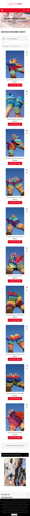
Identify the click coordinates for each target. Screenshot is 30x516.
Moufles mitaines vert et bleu (15, 393)
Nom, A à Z (15, 42)
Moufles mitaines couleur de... (15, 158)
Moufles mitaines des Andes (15, 236)
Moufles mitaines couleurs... (15, 197)
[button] (28, 10)
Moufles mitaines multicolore (15, 315)
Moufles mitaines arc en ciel (15, 80)
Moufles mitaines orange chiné (15, 354)
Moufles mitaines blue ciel (15, 119)
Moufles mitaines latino (15, 276)
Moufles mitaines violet (15, 432)
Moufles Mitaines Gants (11, 455)
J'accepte (14, 514)
